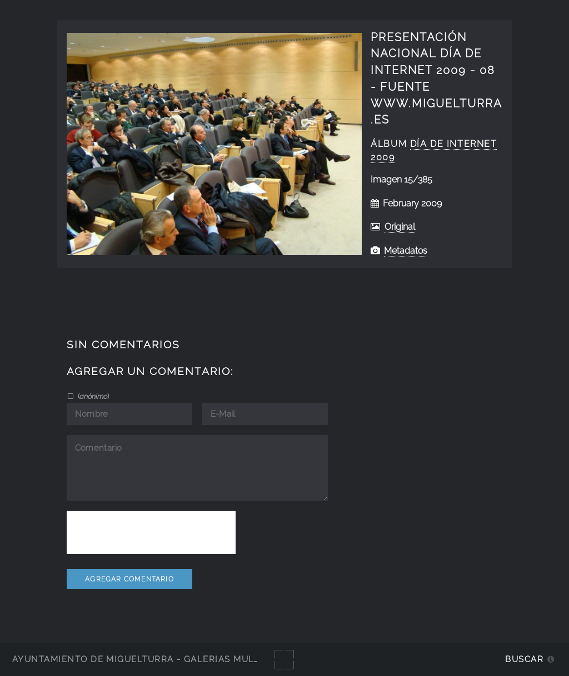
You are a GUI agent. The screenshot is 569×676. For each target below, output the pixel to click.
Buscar (524, 659)
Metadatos (405, 250)
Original (400, 226)
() (92, 396)
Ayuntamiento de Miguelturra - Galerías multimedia (152, 659)
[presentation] (151, 532)
